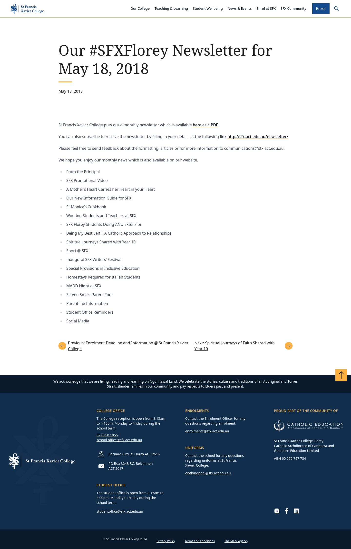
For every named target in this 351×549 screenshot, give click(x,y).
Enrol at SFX (266, 8)
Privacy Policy (165, 541)
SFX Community (293, 8)
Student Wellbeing (208, 8)
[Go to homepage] (27, 8)
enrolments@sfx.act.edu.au (207, 431)
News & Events (240, 8)
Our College (140, 8)
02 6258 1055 (107, 435)
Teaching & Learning (171, 8)
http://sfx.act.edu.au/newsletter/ (257, 136)
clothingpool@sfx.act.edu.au (208, 473)
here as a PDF (205, 125)
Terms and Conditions (200, 541)
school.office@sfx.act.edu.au (119, 440)
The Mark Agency (236, 541)
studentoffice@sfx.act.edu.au (120, 511)
